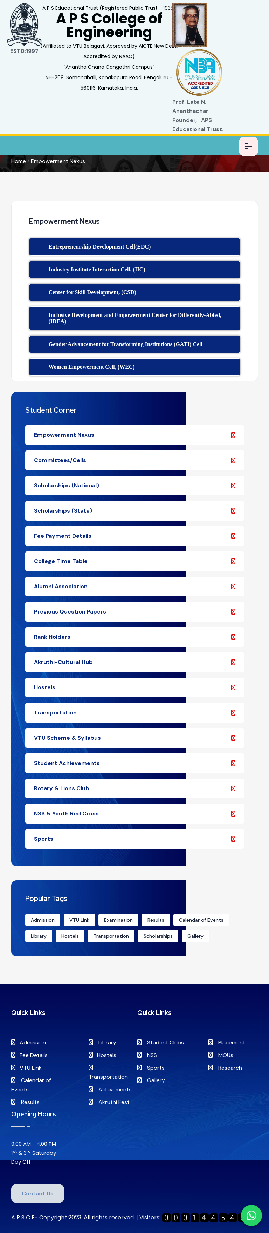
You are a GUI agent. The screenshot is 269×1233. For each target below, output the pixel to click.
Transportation (134, 712)
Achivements (110, 1089)
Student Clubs (160, 1042)
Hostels (134, 687)
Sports (134, 838)
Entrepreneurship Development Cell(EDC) (100, 247)
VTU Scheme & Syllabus (134, 737)
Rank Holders (134, 637)
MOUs (220, 1055)
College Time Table (134, 561)
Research (225, 1067)
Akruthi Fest (109, 1102)
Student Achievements (134, 763)
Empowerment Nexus (58, 161)
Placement (226, 1042)
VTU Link (79, 920)
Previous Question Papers (134, 611)
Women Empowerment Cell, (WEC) (92, 367)
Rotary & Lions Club (134, 788)
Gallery (195, 936)
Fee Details (29, 1055)
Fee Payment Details (134, 536)
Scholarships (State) (134, 510)
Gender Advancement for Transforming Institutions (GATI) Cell (125, 344)
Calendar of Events (201, 920)
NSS (147, 1055)
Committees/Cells (134, 460)
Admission (43, 920)
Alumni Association (134, 586)
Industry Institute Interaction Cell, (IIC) (97, 269)
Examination (118, 920)
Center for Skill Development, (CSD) (93, 292)
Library (39, 936)
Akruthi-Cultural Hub (134, 662)
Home (18, 161)
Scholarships (158, 936)
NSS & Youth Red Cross (134, 813)
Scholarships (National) (134, 485)
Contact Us (38, 1193)
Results (155, 920)
